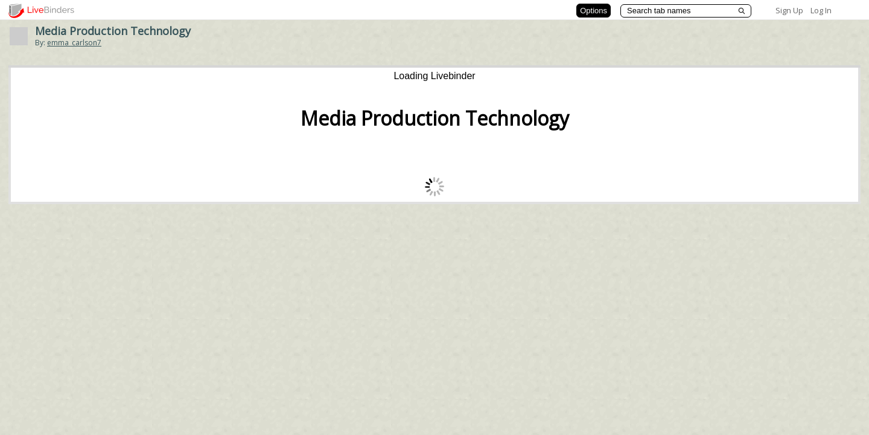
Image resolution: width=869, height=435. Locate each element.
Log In (821, 10)
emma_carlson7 (74, 42)
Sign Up (789, 10)
